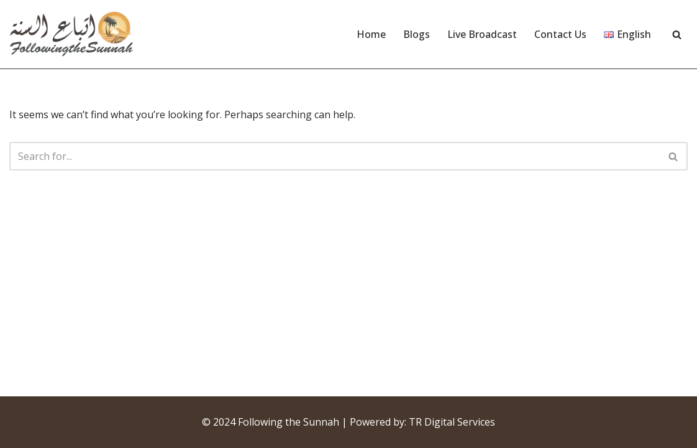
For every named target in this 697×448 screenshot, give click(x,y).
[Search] (676, 34)
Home (371, 34)
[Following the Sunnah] (71, 34)
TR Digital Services (452, 422)
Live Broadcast (482, 34)
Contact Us (560, 34)
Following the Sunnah (288, 422)
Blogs (416, 34)
